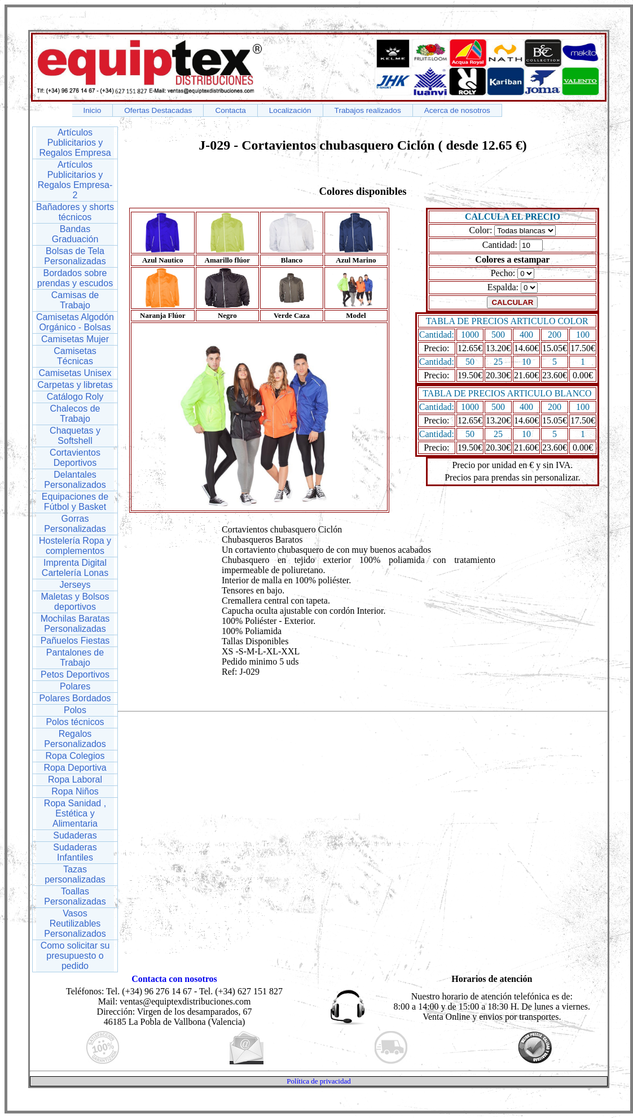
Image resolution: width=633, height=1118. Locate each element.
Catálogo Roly (75, 396)
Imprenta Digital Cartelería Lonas (75, 568)
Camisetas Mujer (75, 339)
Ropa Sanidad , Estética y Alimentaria (75, 813)
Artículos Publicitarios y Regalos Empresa (75, 143)
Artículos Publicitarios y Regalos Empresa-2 (75, 180)
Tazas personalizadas (75, 874)
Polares (75, 686)
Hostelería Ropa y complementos (75, 546)
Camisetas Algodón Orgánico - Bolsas (75, 322)
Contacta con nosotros (174, 979)
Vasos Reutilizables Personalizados (75, 923)
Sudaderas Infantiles (74, 852)
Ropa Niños (75, 791)
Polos (75, 710)
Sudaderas (74, 835)
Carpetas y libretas (74, 385)
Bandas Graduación (75, 234)
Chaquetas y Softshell (75, 436)
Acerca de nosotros (457, 110)
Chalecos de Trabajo (75, 413)
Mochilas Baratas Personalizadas (75, 624)
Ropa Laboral (75, 779)
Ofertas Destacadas (158, 110)
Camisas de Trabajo (75, 300)
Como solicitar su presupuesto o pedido (75, 956)
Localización (290, 110)
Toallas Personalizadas (75, 896)
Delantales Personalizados (75, 480)
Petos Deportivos (75, 674)
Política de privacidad (318, 1081)
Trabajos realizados (368, 110)
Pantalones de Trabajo (75, 657)
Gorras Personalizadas (75, 524)
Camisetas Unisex (75, 373)
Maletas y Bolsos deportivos (75, 602)
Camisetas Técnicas (75, 356)
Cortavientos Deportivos (75, 458)
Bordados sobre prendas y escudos (75, 278)
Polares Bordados (75, 698)
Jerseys (74, 584)
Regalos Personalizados (75, 739)
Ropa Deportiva (74, 767)
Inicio (92, 110)
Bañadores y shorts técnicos (75, 212)
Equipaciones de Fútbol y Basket (75, 502)
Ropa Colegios (75, 756)
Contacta (230, 110)
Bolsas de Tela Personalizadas (75, 256)
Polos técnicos (75, 722)
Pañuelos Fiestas (75, 640)
